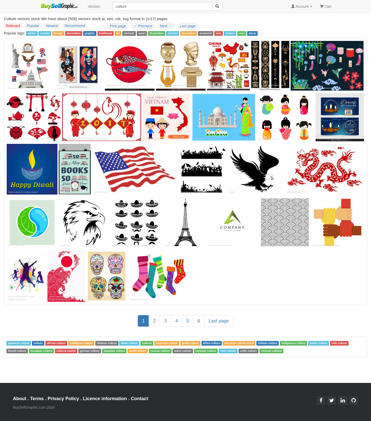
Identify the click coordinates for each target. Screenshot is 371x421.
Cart (325, 6)
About (19, 398)
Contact (139, 398)
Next (166, 26)
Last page (188, 26)
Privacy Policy (63, 398)
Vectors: (94, 6)
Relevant (13, 26)
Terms (37, 398)
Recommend (75, 26)
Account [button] (301, 6)
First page (118, 26)
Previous (143, 26)
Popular (33, 26)
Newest (52, 26)
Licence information (105, 398)
